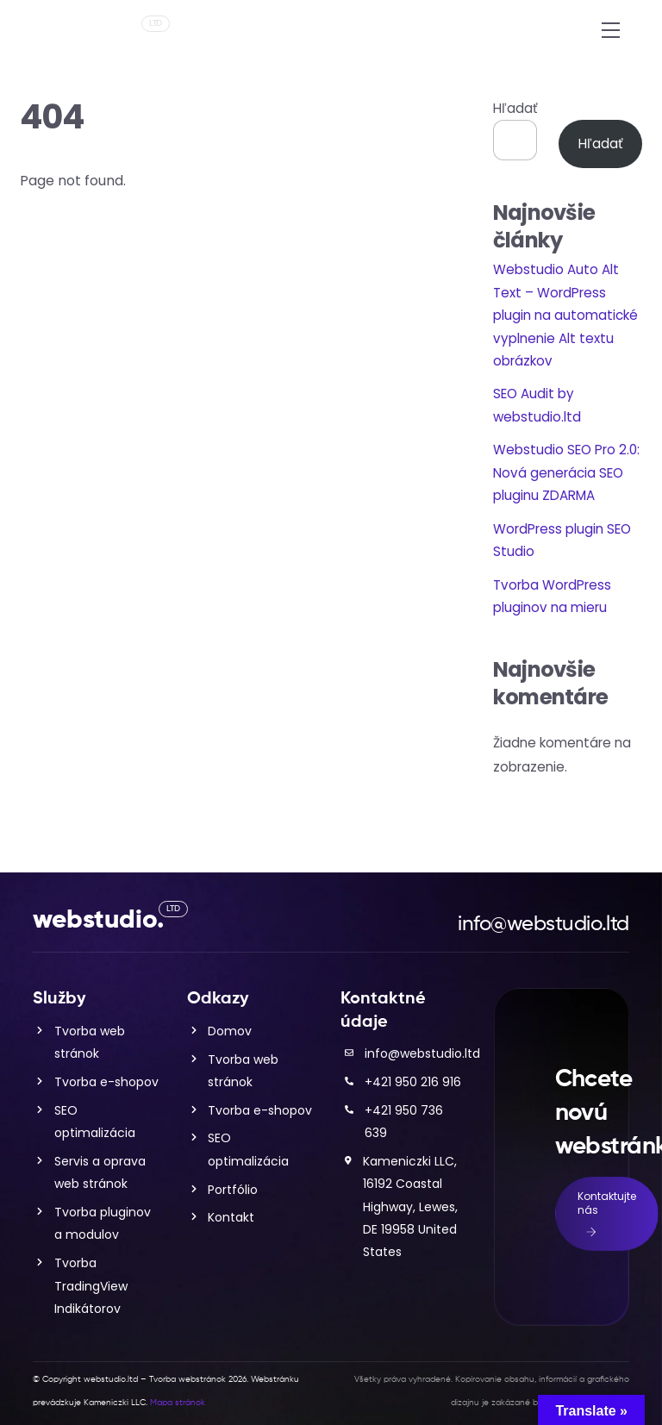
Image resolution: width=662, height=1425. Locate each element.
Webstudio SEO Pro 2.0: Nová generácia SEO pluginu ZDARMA (566, 472)
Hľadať (515, 108)
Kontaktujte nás (607, 1214)
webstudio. (98, 35)
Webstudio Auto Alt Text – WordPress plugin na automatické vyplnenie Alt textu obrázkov (565, 315)
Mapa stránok (177, 1402)
